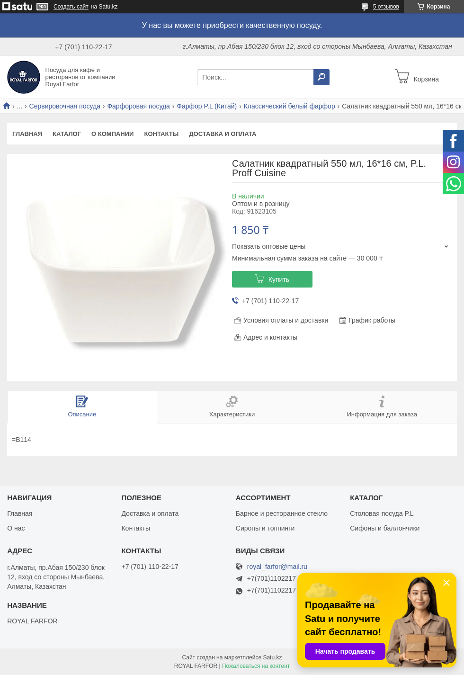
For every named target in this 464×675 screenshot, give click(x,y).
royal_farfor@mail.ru (277, 566)
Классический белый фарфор (289, 106)
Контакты (161, 133)
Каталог (67, 133)
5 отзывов (386, 6)
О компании (112, 133)
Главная (27, 133)
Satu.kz (272, 657)
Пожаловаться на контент (256, 666)
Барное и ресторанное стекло (282, 513)
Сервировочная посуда (64, 106)
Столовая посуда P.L (381, 513)
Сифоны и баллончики (384, 528)
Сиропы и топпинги (265, 528)
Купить (278, 279)
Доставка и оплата (222, 133)
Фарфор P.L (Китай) (207, 106)
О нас (16, 528)
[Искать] (321, 77)
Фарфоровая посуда (138, 106)
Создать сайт (71, 6)
